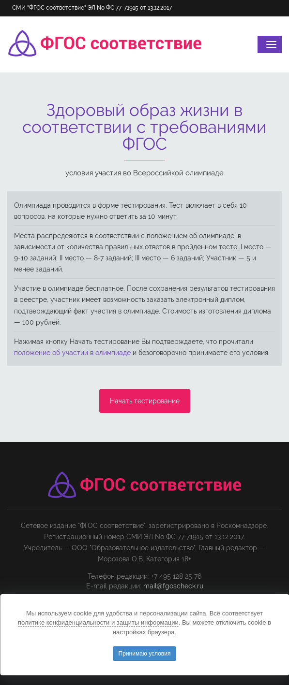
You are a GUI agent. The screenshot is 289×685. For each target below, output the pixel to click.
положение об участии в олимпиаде (72, 353)
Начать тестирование (145, 401)
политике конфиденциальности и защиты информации (98, 622)
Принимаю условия (145, 653)
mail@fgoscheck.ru (173, 586)
